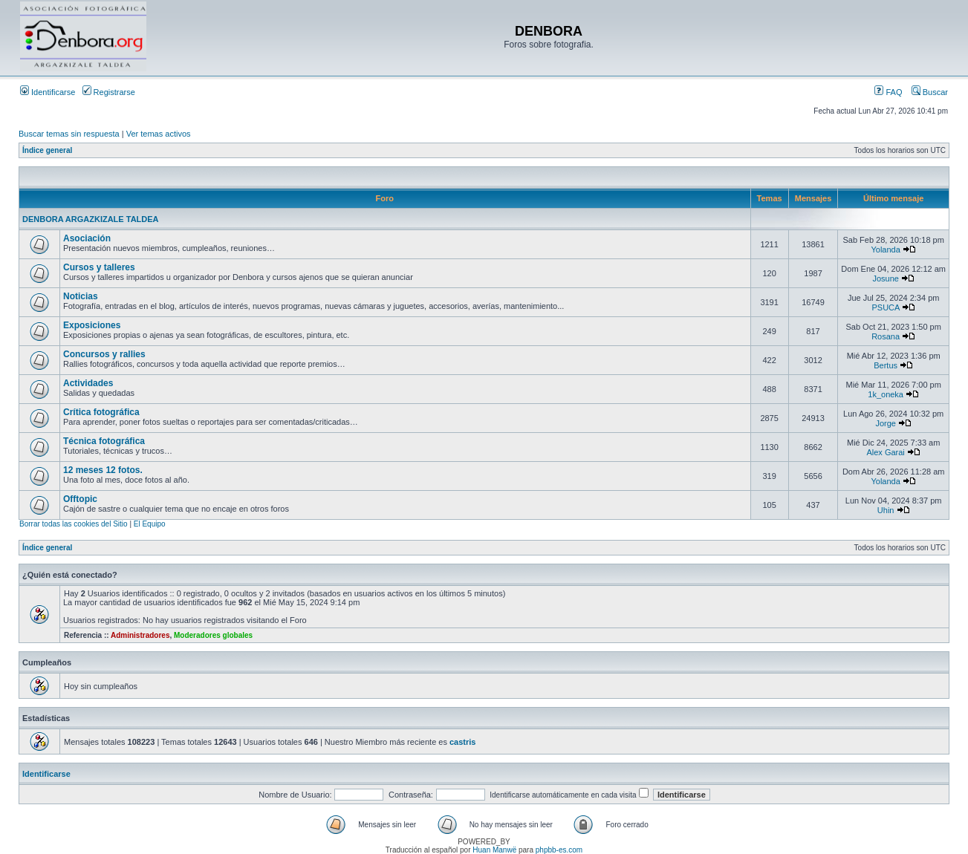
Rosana (885, 336)
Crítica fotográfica (101, 412)
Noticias (80, 296)
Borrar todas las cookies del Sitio (73, 524)
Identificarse (47, 92)
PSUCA (885, 307)
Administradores (140, 635)
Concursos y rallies (104, 354)
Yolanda (885, 249)
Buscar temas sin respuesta (69, 133)
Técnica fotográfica (104, 441)
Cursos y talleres (99, 267)
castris (462, 741)
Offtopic (80, 499)
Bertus (885, 365)
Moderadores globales (213, 635)
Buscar (930, 92)
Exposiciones (91, 325)
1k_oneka (885, 394)
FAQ (888, 92)
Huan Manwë (494, 850)
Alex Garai (885, 452)
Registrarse (108, 92)
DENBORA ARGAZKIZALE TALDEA (90, 219)
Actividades (88, 383)
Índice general (47, 150)
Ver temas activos (158, 133)
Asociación (87, 238)
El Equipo (150, 524)
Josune (885, 278)
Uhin (885, 510)
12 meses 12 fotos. (103, 470)
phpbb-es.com (559, 850)
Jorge (885, 423)
